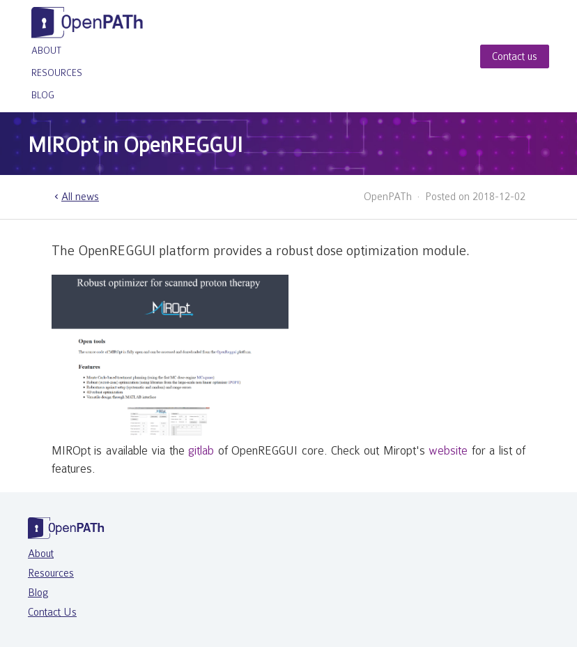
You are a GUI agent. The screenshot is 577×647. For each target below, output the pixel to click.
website (448, 450)
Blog (42, 95)
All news (75, 196)
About (46, 50)
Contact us (514, 56)
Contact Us (52, 612)
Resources (56, 73)
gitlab (201, 450)
